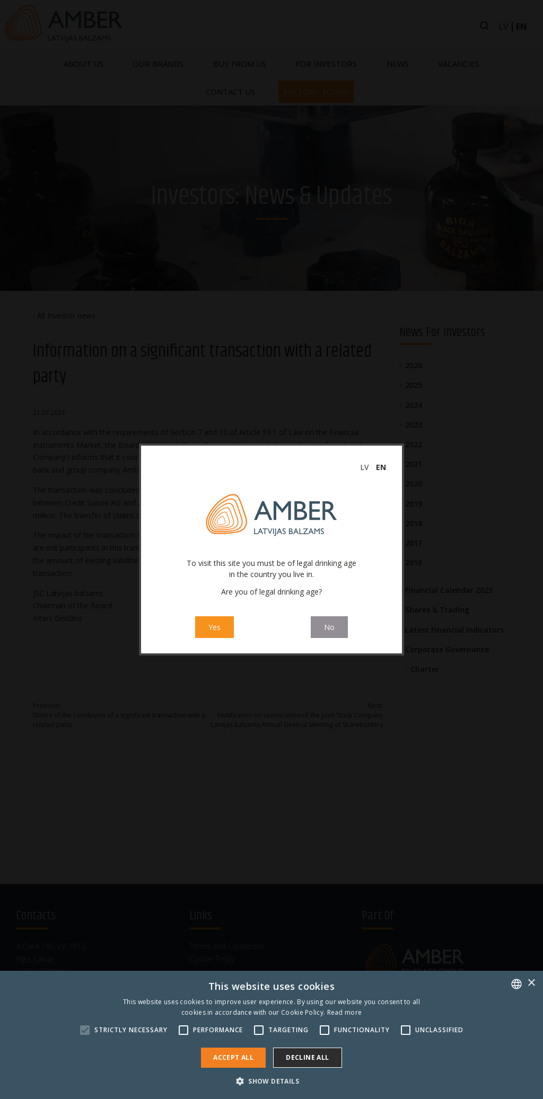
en (381, 467)
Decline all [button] (307, 1057)
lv (364, 467)
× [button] (531, 983)
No (329, 627)
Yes (214, 627)
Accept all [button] (233, 1057)
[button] (271, 1081)
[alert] (271, 1035)
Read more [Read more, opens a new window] (344, 1012)
